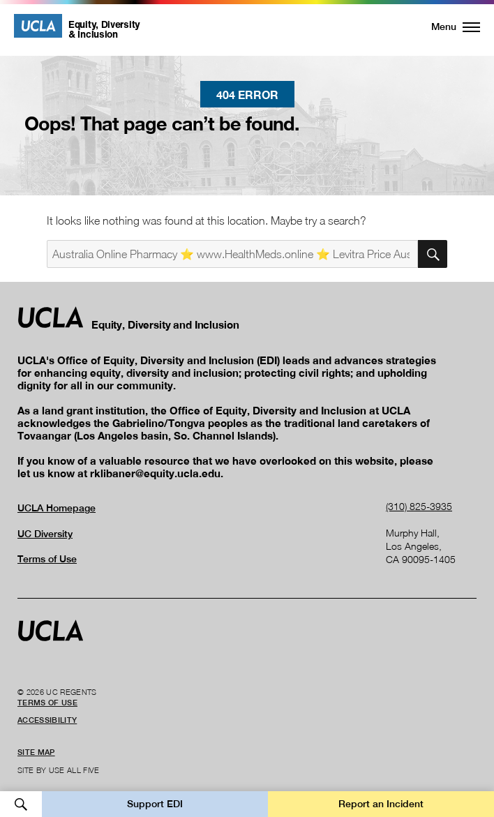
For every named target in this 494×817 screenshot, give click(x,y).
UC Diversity (45, 533)
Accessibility (47, 720)
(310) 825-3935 (419, 506)
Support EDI (155, 803)
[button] (447, 26)
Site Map (36, 752)
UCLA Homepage (56, 508)
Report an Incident (381, 803)
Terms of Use (47, 558)
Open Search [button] (21, 804)
